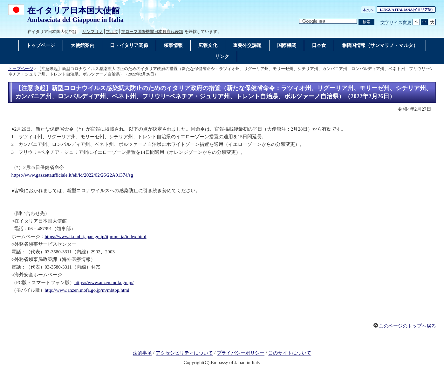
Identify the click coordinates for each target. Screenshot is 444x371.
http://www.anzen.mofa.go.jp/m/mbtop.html (87, 290)
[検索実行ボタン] (366, 22)
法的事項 (142, 353)
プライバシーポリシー (240, 353)
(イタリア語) (408, 9)
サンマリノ (92, 31)
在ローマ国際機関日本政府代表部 (152, 31)
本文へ (368, 10)
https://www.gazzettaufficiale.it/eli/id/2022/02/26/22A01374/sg (72, 175)
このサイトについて (289, 353)
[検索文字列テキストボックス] (328, 21)
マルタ (112, 31)
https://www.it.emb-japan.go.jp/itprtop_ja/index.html (96, 236)
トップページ (20, 69)
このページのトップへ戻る (407, 326)
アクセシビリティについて (184, 353)
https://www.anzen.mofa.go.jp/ (103, 282)
